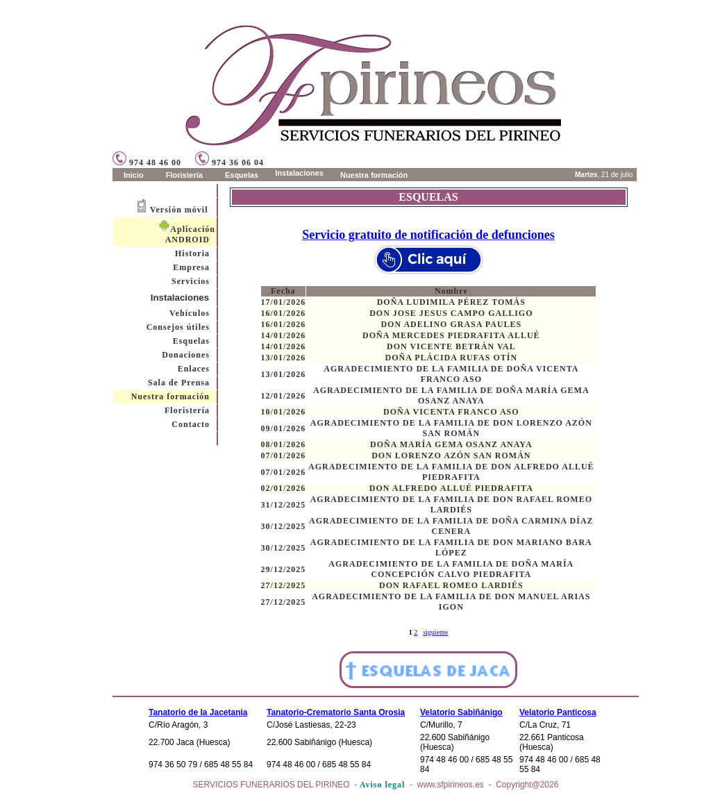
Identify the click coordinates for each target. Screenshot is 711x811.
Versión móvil (179, 210)
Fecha (283, 291)
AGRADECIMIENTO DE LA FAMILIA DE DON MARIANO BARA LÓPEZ (451, 547)
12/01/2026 (283, 396)
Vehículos (189, 313)
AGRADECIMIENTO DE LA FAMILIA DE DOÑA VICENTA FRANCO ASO (451, 374)
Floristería (187, 410)
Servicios (191, 281)
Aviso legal (382, 784)
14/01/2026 (283, 335)
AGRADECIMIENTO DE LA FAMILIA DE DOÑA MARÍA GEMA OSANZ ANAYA (451, 395)
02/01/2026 (283, 488)
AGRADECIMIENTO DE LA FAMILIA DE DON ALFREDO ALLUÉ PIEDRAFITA (451, 472)
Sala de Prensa (179, 382)
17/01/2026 (283, 302)
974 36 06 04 (229, 162)
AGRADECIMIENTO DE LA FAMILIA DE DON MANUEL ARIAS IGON (451, 602)
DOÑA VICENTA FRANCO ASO (451, 412)
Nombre (451, 291)
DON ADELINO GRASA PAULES (450, 324)
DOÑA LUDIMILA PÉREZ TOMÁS (451, 302)
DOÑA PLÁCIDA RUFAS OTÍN (451, 357)
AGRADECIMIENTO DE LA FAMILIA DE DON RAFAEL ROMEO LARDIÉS (451, 504)
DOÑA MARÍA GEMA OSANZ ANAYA (451, 444)
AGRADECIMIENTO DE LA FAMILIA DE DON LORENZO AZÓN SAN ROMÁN (451, 428)
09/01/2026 (283, 428)
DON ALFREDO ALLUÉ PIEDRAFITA (451, 488)
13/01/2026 (283, 357)
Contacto (191, 424)
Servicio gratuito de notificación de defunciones (428, 235)
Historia (192, 253)
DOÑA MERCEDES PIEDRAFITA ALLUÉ (450, 335)
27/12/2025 (283, 585)
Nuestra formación (170, 396)
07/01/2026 (283, 455)
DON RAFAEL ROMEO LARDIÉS (451, 585)
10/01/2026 (283, 412)
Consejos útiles (178, 327)
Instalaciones (180, 297)
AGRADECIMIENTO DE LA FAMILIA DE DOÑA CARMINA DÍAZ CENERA (451, 526)
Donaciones (186, 355)
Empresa (191, 267)
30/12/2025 (283, 526)
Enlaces (194, 369)
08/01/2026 (283, 444)
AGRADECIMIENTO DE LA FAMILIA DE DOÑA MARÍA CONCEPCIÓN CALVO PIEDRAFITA (451, 569)
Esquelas (191, 341)
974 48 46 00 (146, 162)
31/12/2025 (283, 505)
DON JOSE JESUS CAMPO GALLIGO (451, 313)
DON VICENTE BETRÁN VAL (451, 346)
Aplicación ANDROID (186, 234)
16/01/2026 (283, 313)
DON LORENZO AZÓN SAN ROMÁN (450, 455)
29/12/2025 (283, 569)
